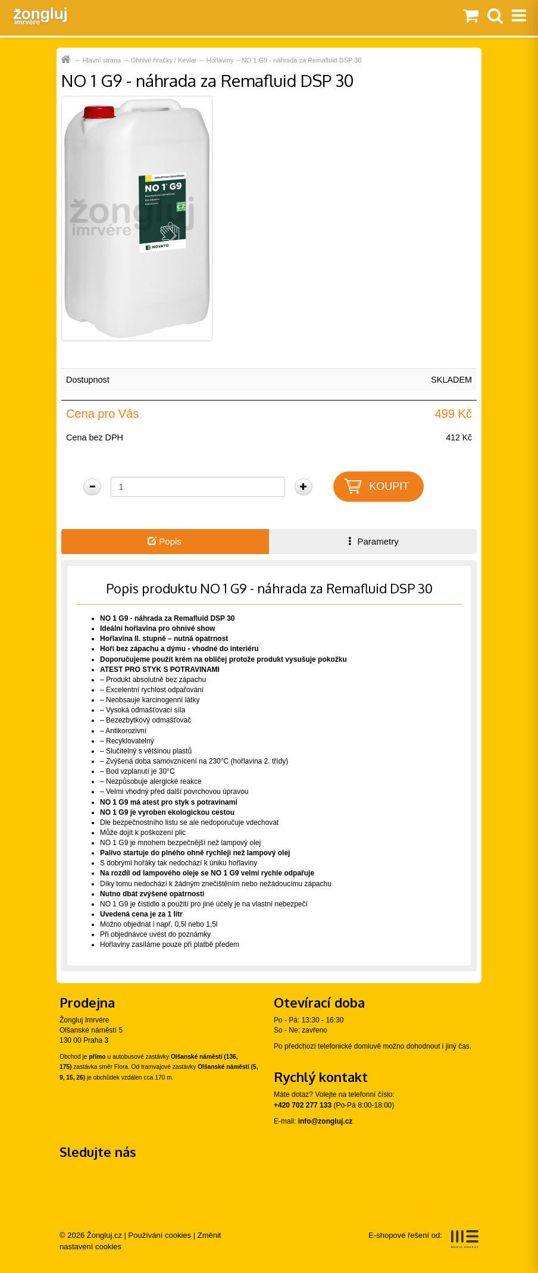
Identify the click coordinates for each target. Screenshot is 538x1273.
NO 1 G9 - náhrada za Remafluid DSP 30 (302, 60)
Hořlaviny (220, 60)
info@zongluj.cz (325, 1121)
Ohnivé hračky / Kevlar (164, 60)
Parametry (372, 541)
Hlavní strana (101, 60)
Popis (165, 541)
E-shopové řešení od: (423, 1239)
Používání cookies (160, 1235)
